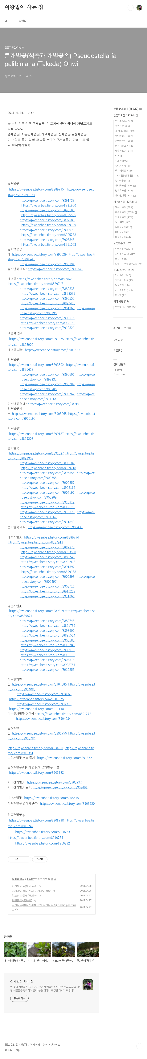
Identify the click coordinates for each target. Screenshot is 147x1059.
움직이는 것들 (124, 280)
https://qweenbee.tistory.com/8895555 (47, 472)
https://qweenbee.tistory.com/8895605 (48, 215)
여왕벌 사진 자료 (125, 306)
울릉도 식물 (124, 217)
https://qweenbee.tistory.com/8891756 (39, 733)
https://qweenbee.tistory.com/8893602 (36, 364)
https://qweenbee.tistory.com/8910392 (42, 843)
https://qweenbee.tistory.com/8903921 (47, 229)
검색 (130, 8)
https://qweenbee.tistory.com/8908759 (48, 322)
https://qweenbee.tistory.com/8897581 (47, 219)
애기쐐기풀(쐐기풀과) (24, 886)
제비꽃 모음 (125, 185)
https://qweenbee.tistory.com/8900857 (47, 482)
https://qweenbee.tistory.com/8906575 (47, 317)
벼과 (120, 155)
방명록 (23, 21)
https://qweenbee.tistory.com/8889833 (47, 288)
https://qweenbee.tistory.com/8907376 (44, 703)
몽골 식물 (123, 222)
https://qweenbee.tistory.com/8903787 (47, 384)
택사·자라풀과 (124, 170)
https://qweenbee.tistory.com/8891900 (48, 205)
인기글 (127, 327)
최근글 (116, 327)
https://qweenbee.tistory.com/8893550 (48, 552)
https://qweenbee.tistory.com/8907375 (36, 698)
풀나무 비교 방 (125, 253)
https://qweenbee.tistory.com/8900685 (47, 640)
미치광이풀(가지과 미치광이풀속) (31, 890)
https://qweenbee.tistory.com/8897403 (48, 303)
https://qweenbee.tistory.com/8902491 (60, 787)
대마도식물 (122, 232)
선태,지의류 (123, 165)
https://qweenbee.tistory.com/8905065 (39, 413)
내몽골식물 (123, 237)
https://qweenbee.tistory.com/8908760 (35, 747)
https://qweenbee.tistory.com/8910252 (48, 591)
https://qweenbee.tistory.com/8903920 (67, 803)
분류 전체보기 (127, 108)
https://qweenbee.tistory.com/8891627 (36, 453)
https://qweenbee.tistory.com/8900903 (48, 561)
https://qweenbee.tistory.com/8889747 (35, 283)
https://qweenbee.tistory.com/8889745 (47, 556)
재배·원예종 (125, 195)
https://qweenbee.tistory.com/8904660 (44, 694)
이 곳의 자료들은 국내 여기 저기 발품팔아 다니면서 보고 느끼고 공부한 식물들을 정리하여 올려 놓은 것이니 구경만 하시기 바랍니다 (45, 988)
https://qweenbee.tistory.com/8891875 (36, 338)
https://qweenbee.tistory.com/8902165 (48, 487)
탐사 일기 (123, 275)
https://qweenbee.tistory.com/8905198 (48, 654)
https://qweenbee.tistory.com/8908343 (47, 239)
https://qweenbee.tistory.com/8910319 (47, 502)
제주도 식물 (126, 212)
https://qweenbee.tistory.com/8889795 (36, 189)
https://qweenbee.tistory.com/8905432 (55, 527)
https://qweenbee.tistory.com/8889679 (45, 278)
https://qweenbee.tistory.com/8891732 (48, 625)
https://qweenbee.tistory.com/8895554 (48, 635)
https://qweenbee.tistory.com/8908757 (48, 664)
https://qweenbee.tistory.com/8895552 (47, 298)
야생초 (30, 879)
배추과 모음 (124, 150)
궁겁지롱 (122, 258)
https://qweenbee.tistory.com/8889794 (51, 537)
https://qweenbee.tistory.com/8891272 (63, 713)
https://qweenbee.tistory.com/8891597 (47, 566)
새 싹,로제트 (125, 130)
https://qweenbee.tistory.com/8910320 (47, 511)
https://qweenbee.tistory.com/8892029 (39, 254)
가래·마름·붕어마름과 (127, 175)
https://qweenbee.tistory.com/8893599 (48, 293)
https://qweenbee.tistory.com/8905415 (51, 797)
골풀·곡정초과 (124, 145)
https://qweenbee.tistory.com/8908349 (55, 268)
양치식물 (122, 180)
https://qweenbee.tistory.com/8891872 (64, 757)
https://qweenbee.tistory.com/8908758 (48, 507)
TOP (139, 1046)
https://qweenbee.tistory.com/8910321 (47, 327)
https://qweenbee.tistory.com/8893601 (47, 630)
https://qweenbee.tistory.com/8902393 (47, 576)
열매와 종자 (124, 135)
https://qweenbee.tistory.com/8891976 (55, 403)
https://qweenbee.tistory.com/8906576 (47, 659)
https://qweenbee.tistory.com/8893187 (47, 463)
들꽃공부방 (122, 243)
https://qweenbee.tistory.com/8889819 (36, 610)
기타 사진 (121, 301)
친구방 (121, 295)
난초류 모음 (124, 190)
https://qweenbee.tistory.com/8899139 (48, 224)
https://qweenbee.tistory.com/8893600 (47, 210)
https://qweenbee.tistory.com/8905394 (47, 264)
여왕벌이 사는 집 (24, 7)
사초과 (121, 160)
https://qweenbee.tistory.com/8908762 (47, 393)
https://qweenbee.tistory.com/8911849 (47, 521)
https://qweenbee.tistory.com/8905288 (48, 234)
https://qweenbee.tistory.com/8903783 (36, 772)
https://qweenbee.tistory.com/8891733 (47, 200)
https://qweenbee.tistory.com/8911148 (36, 708)
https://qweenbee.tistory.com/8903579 (52, 349)
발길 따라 (122, 285)
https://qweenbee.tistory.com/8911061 (47, 596)
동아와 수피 (124, 140)
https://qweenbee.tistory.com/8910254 (35, 837)
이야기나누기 (123, 269)
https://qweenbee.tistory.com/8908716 (47, 586)
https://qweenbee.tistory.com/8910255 (47, 669)
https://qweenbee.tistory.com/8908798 (36, 820)
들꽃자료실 (18, 879)
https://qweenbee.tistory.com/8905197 (47, 492)
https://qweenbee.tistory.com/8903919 (47, 649)
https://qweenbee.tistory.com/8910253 (42, 831)
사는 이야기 (124, 290)
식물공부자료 (124, 248)
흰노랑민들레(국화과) (24, 895)
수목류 (122, 125)
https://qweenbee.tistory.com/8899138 (48, 571)
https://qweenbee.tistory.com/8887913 (35, 542)
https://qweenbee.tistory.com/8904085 (39, 684)
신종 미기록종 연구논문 (128, 263)
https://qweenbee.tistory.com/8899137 (36, 433)
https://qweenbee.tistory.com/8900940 (48, 645)
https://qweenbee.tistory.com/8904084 (43, 718)
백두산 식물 (124, 207)
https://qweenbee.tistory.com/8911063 (48, 244)
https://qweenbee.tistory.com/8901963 (47, 308)
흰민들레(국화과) (22, 900)
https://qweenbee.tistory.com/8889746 (47, 620)
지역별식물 (125, 201)
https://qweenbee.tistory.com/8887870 (47, 547)
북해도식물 (123, 227)
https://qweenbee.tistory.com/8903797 (54, 782)
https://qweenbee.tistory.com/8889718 (48, 467)
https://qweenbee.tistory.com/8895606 (47, 374)
